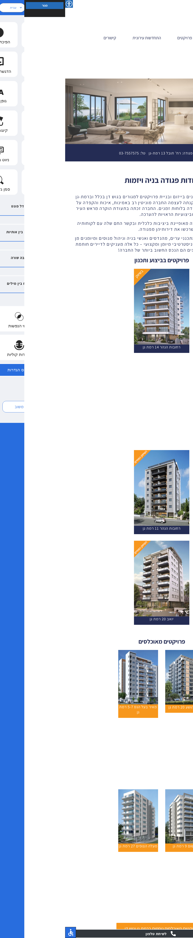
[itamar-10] (167, 791)
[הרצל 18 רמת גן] (167, 857)
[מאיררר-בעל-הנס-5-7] (73, 651)
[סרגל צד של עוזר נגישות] (4, 4)
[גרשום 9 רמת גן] (120, 791)
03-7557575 (64, 153)
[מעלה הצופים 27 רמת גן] (73, 791)
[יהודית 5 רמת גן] (167, 723)
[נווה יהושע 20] (120, 651)
